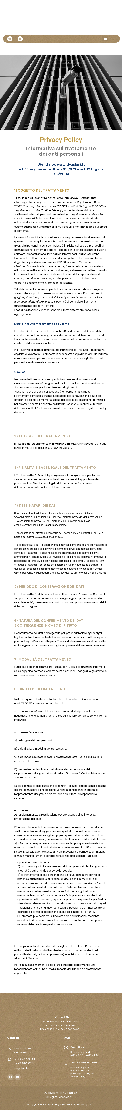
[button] (105, 38)
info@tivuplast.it (23, 1078)
